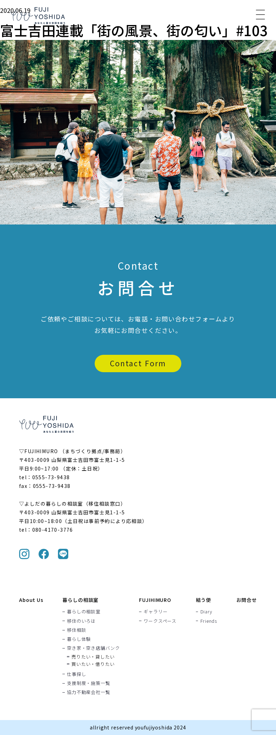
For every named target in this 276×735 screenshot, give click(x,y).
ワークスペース (160, 620)
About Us (31, 599)
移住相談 (76, 629)
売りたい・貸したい (92, 656)
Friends (208, 620)
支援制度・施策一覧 (88, 683)
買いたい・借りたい (92, 664)
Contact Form (138, 363)
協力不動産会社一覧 (88, 692)
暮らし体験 (79, 639)
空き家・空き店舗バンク (93, 648)
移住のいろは (81, 620)
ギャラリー (155, 611)
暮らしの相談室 (80, 599)
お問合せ (246, 599)
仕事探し (76, 674)
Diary (206, 611)
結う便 (204, 599)
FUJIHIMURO (155, 599)
